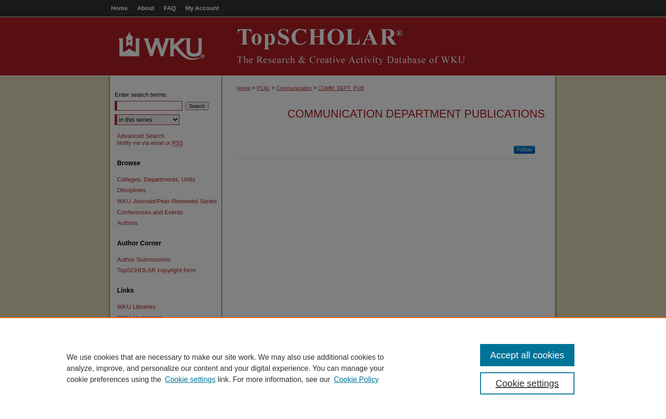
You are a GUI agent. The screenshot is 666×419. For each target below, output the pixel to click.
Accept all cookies (527, 355)
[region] (333, 368)
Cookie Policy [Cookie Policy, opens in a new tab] (356, 379)
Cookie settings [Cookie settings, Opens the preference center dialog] (527, 383)
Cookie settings (190, 379)
